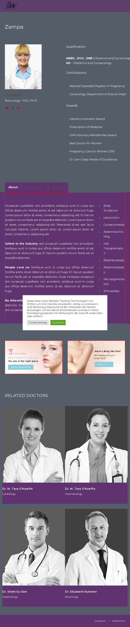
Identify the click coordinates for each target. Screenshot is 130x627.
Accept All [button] (58, 322)
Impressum (100, 621)
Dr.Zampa (13, 95)
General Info (35, 187)
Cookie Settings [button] (38, 322)
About (13, 187)
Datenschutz (118, 621)
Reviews (58, 187)
